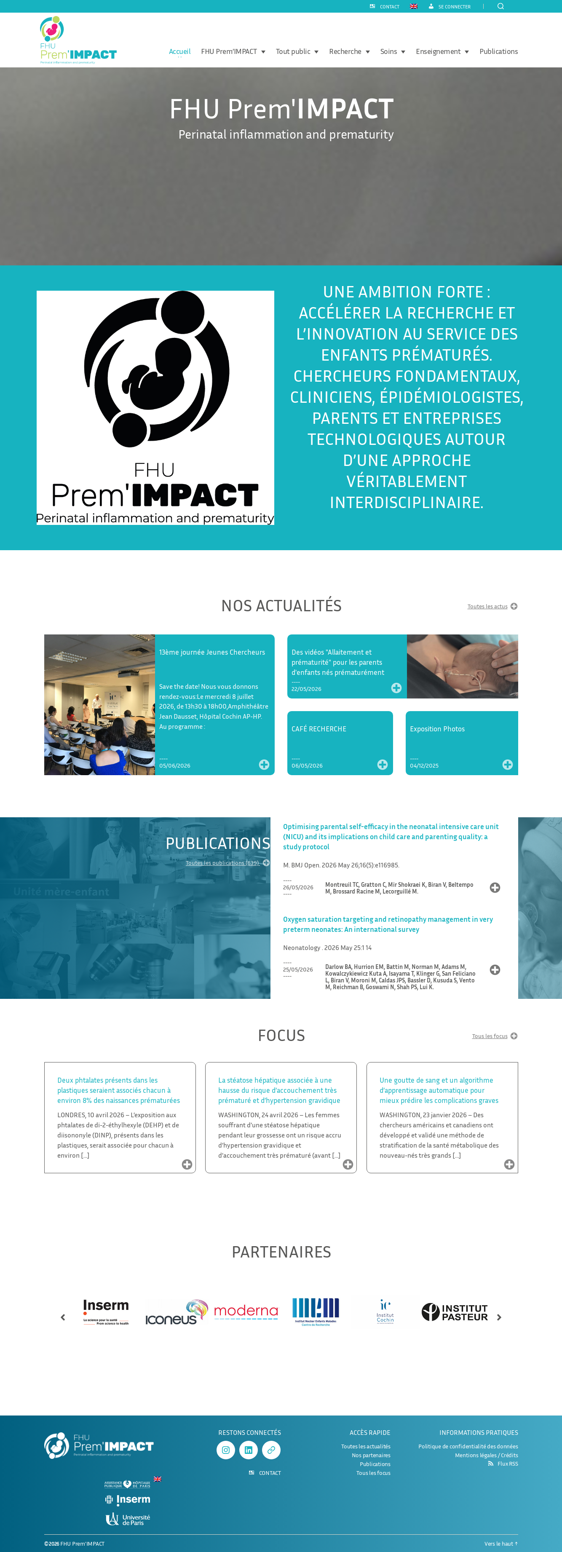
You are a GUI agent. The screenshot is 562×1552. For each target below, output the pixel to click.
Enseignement (438, 51)
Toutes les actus (493, 607)
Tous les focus (495, 1037)
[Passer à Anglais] (413, 6)
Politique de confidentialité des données (468, 1446)
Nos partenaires (371, 1454)
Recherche (345, 51)
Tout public (293, 51)
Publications (498, 51)
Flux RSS (508, 1463)
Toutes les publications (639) (228, 864)
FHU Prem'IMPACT (82, 1543)
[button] (63, 1313)
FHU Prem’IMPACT (229, 51)
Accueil (180, 51)
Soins (388, 51)
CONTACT (389, 7)
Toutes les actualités (366, 1446)
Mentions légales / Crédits (486, 1454)
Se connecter (455, 7)
